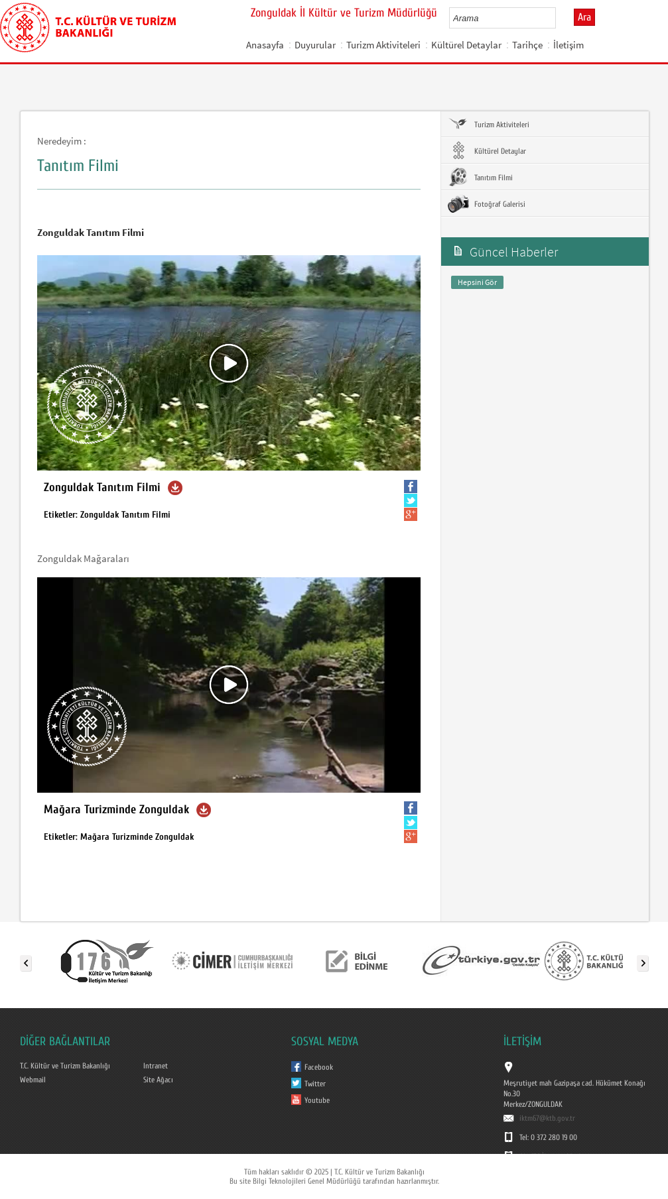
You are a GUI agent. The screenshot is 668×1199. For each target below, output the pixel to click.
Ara (584, 17)
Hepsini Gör (477, 282)
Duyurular (315, 44)
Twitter (315, 1083)
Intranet (155, 1065)
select (560, 18)
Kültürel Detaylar (466, 44)
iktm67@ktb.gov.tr (547, 1118)
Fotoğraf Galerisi (486, 203)
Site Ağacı (158, 1079)
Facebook (318, 1067)
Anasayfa (265, 44)
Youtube (317, 1100)
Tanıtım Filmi (480, 177)
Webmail (33, 1079)
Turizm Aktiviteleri (383, 44)
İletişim (568, 44)
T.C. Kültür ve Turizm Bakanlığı (65, 1065)
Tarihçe (527, 44)
